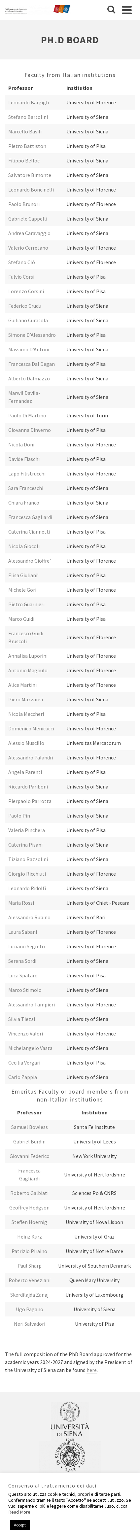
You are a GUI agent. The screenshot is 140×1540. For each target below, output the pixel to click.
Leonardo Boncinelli (31, 189)
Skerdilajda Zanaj (29, 1294)
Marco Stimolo (25, 990)
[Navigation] (127, 10)
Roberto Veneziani (30, 1280)
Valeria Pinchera (26, 830)
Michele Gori (22, 589)
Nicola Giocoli (24, 546)
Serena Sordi (22, 961)
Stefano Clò (21, 262)
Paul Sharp (30, 1265)
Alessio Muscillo (26, 743)
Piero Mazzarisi (25, 699)
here (92, 1370)
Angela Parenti (25, 772)
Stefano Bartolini (28, 117)
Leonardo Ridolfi (27, 888)
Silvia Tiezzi (21, 1019)
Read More (19, 1512)
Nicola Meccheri (26, 714)
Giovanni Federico (30, 1156)
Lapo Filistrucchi (27, 473)
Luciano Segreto (26, 946)
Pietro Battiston (27, 146)
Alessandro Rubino (29, 917)
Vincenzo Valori (25, 1033)
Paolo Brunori (24, 204)
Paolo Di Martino (27, 415)
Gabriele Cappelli (27, 218)
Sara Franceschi (25, 488)
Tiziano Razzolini (28, 859)
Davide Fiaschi (24, 459)
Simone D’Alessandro (32, 335)
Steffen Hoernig (29, 1222)
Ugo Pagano (29, 1309)
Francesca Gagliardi (30, 517)
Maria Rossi (21, 902)
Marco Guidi (21, 618)
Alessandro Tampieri (31, 1004)
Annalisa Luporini (28, 655)
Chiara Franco (23, 502)
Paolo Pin (19, 815)
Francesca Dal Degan (31, 364)
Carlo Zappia (22, 1077)
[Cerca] (111, 10)
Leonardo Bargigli (28, 102)
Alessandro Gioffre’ (29, 560)
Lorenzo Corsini (26, 291)
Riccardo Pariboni (28, 786)
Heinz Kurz (29, 1236)
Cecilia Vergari (24, 1062)
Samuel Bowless (29, 1127)
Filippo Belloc (24, 160)
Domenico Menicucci (31, 728)
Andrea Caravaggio (29, 233)
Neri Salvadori (29, 1323)
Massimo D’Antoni (28, 349)
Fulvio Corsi (21, 276)
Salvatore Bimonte (29, 175)
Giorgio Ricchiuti (27, 873)
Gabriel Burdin (29, 1141)
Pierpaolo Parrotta (30, 801)
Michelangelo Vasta (30, 1048)
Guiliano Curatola (28, 320)
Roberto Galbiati (29, 1193)
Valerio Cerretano (28, 247)
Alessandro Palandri (30, 757)
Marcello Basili (25, 131)
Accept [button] (20, 1525)
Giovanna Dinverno (29, 430)
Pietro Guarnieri (26, 604)
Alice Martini (22, 685)
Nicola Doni (21, 444)
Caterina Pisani (25, 844)
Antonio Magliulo (28, 670)
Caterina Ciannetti (29, 531)
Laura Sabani (22, 931)
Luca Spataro (23, 975)
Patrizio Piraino (29, 1251)
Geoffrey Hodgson (29, 1207)
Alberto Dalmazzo (29, 378)
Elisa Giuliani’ (23, 575)
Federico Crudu (24, 305)
